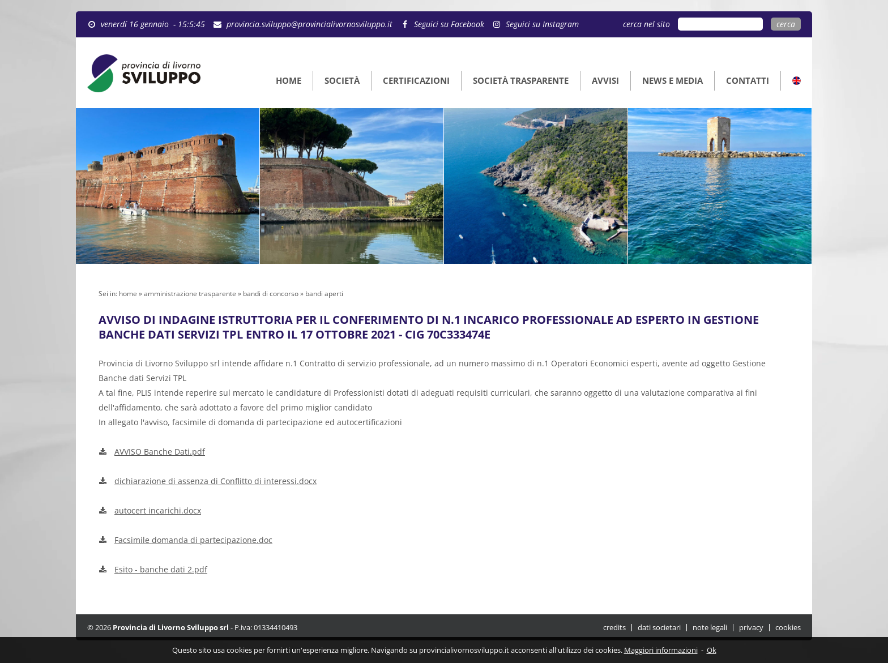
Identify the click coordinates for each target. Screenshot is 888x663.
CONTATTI (747, 80)
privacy (751, 627)
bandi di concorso (270, 293)
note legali (710, 627)
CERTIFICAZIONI (416, 80)
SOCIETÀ (342, 80)
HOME (288, 80)
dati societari (659, 627)
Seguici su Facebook (449, 24)
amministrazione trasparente (190, 293)
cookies (788, 627)
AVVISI (605, 80)
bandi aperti (324, 293)
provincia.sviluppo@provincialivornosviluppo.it (309, 24)
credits (614, 627)
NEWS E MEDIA (672, 80)
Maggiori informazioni (661, 650)
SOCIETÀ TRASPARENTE (521, 80)
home (128, 293)
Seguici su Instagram (542, 24)
